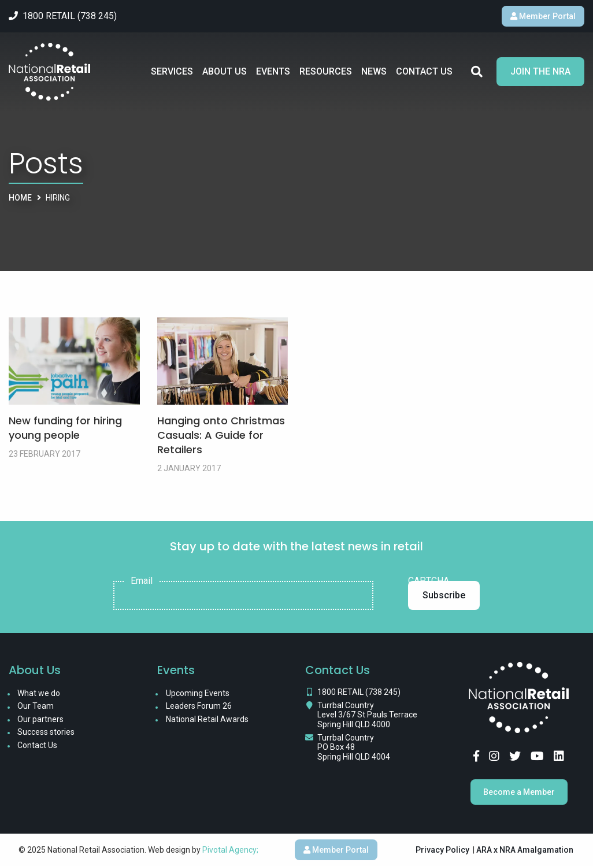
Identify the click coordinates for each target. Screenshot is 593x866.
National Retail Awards (207, 719)
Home (20, 197)
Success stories (46, 732)
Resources (325, 71)
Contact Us (424, 71)
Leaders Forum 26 (199, 705)
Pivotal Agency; (230, 849)
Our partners (40, 719)
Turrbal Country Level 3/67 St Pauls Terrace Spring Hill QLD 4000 (367, 715)
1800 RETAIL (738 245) (359, 692)
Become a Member (519, 792)
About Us (224, 71)
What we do (38, 693)
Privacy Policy (442, 850)
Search (477, 71)
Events (273, 71)
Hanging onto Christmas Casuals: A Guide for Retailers (221, 435)
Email (142, 581)
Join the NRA (540, 71)
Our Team (35, 705)
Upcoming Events (197, 693)
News (374, 71)
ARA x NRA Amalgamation (524, 850)
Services (172, 71)
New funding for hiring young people (65, 427)
